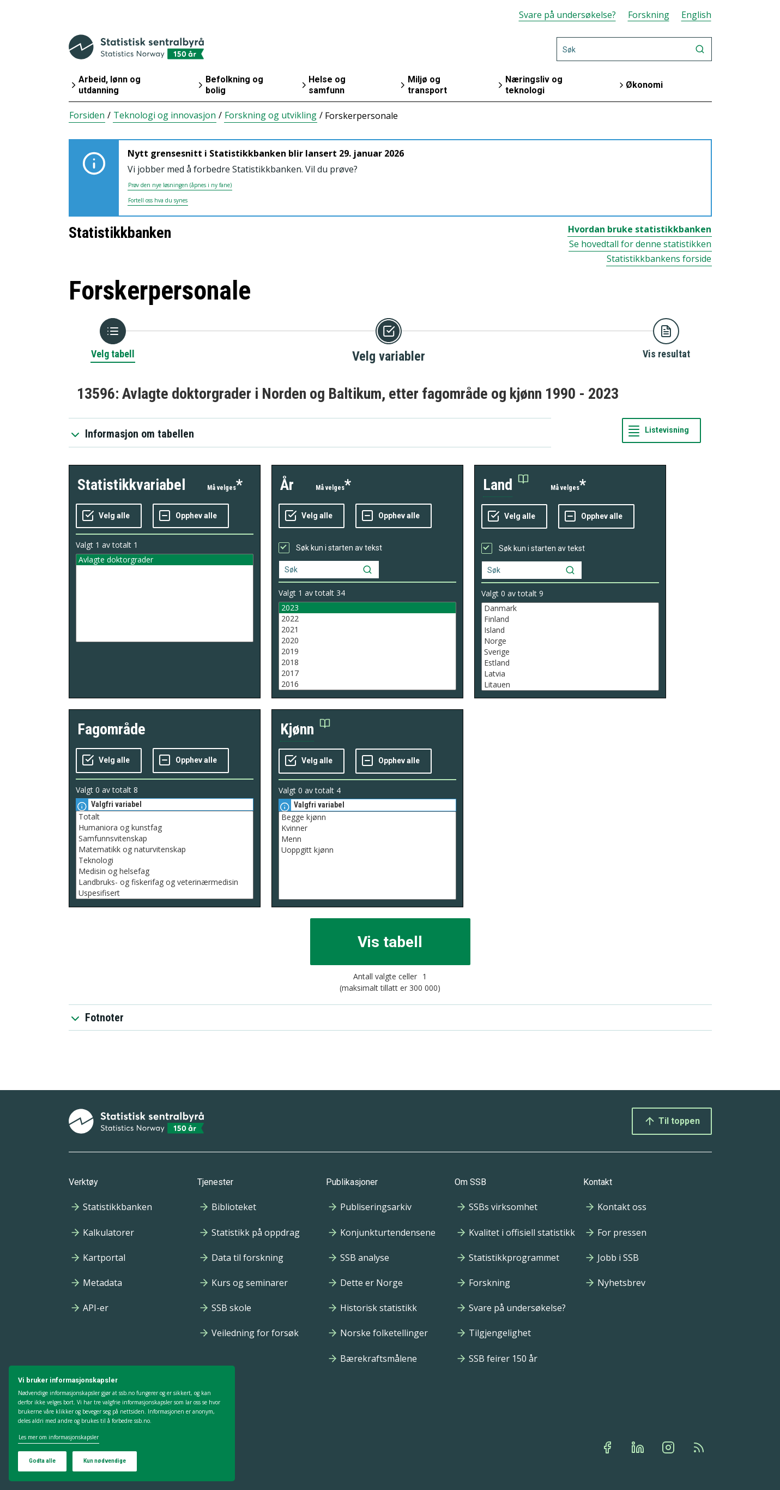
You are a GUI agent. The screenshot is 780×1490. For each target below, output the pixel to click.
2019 (367, 651)
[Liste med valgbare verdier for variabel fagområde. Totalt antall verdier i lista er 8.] (164, 855)
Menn (367, 839)
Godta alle (42, 1461)
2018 (367, 662)
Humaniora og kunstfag (164, 827)
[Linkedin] (639, 1447)
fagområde (111, 729)
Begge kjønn (367, 817)
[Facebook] (608, 1447)
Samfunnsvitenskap (164, 838)
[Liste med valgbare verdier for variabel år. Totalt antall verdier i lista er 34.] (367, 646)
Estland (570, 662)
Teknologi (164, 860)
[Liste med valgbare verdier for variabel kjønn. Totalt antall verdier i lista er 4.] (367, 855)
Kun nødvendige (104, 1461)
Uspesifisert (164, 893)
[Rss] (700, 1447)
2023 (367, 607)
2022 (367, 618)
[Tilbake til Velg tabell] (112, 339)
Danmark (570, 608)
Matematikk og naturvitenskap (164, 849)
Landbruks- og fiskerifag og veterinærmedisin (164, 882)
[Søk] (634, 49)
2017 (367, 673)
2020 (367, 640)
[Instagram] (669, 1447)
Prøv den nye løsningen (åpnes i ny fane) (180, 185)
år (287, 485)
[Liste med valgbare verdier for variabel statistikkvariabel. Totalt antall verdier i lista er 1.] (164, 598)
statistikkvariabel (131, 485)
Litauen (570, 684)
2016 (367, 684)
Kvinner (367, 828)
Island (570, 630)
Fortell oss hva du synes (158, 200)
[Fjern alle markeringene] (191, 516)
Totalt (164, 816)
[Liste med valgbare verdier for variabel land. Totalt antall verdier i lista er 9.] (570, 646)
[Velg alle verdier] (109, 516)
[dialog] (122, 1424)
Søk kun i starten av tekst (339, 547)
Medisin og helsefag (164, 871)
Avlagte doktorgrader (164, 559)
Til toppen (672, 1121)
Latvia (570, 673)
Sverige (570, 652)
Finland (570, 619)
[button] (506, 485)
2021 (367, 629)
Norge (570, 641)
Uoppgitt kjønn (367, 850)
